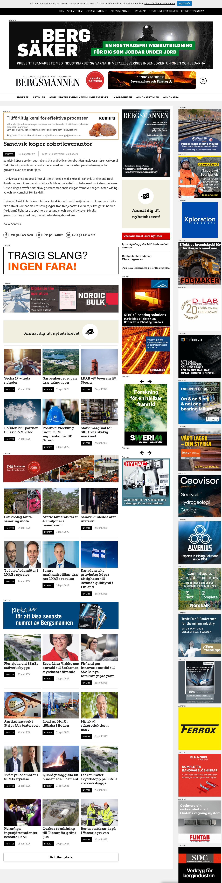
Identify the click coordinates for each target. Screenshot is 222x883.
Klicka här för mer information (159, 3)
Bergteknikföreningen (163, 11)
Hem (61, 11)
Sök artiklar (75, 11)
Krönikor (140, 11)
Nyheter (23, 97)
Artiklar (39, 97)
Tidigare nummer (96, 11)
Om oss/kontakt (120, 11)
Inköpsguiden (122, 97)
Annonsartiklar (147, 97)
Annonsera (171, 97)
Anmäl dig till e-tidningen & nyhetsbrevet (78, 97)
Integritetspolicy (192, 11)
